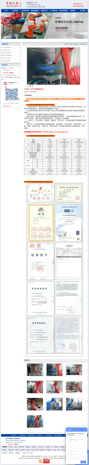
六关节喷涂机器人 (7, 47)
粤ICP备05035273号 (62, 456)
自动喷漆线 (61, 458)
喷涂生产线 (44, 10)
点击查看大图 (30, 86)
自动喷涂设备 (25, 10)
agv (52, 447)
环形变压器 (4, 453)
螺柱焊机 (56, 447)
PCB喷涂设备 (54, 10)
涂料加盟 (63, 450)
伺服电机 (62, 447)
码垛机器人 (11, 453)
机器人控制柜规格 (7, 55)
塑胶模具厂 (18, 453)
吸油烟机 (4, 450)
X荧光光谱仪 (11, 450)
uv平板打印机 (40, 447)
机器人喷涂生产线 (7, 52)
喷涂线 (26, 458)
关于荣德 (82, 10)
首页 (71, 44)
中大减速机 (47, 447)
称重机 (27, 450)
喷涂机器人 (16, 10)
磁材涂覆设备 (34, 10)
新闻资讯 (73, 10)
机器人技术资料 (6, 60)
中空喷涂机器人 (6, 50)
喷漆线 (55, 458)
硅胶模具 (23, 450)
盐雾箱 (15, 447)
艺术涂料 (24, 453)
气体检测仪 (27, 447)
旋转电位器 (42, 450)
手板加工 (17, 450)
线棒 (58, 450)
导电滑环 (10, 447)
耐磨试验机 (21, 447)
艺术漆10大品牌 (34, 450)
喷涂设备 (21, 458)
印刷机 (54, 450)
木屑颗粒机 (48, 450)
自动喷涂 (51, 458)
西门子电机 (30, 453)
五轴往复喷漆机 (63, 10)
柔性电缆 (34, 447)
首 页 (6, 10)
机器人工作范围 (6, 58)
